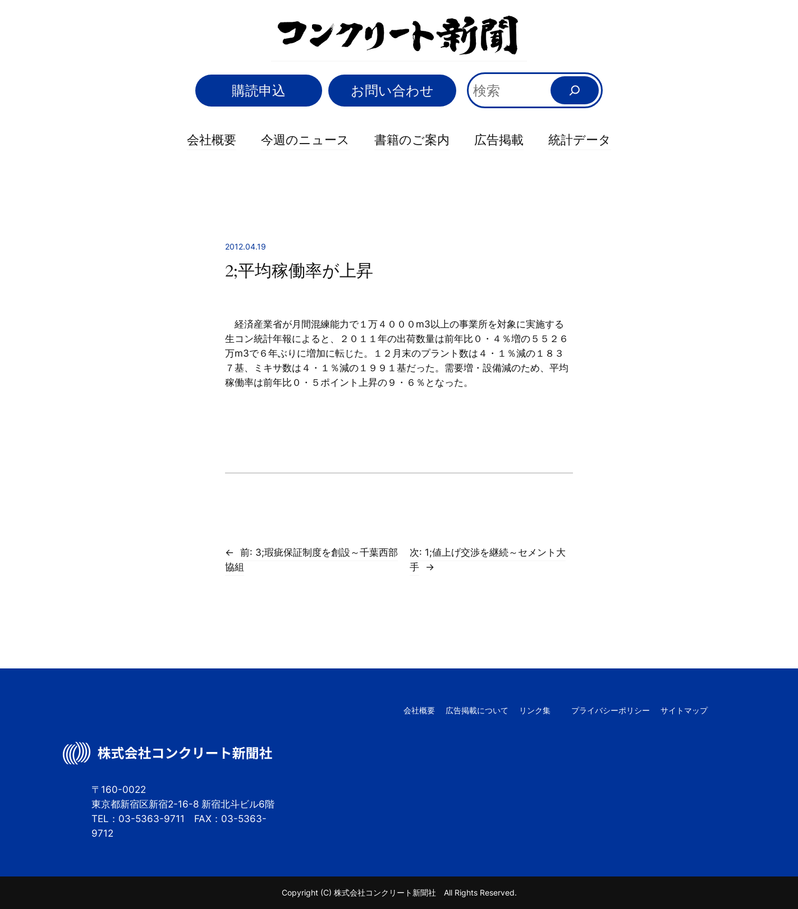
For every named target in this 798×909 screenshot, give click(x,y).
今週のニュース (305, 139)
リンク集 (535, 710)
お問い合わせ (392, 90)
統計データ (579, 139)
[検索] (575, 90)
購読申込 (259, 90)
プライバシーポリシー (610, 710)
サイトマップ (684, 710)
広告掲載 (499, 139)
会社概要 (211, 139)
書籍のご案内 (412, 139)
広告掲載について (477, 710)
